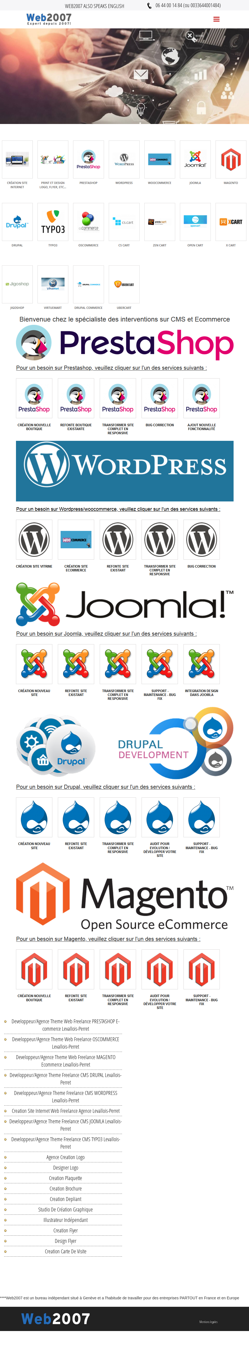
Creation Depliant (65, 1199)
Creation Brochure (66, 1188)
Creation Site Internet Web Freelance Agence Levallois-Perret (66, 1110)
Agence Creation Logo (66, 1157)
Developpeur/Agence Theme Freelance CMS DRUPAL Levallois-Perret (65, 1078)
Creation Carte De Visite (65, 1251)
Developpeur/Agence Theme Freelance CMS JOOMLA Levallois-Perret (65, 1124)
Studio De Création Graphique (65, 1209)
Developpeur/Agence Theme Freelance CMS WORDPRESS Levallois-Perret (65, 1096)
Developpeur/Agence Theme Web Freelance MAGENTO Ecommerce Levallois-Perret (65, 1060)
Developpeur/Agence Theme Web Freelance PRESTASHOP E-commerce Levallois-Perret (66, 1024)
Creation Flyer (65, 1230)
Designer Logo (65, 1167)
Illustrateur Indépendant (66, 1220)
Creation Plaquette (65, 1178)
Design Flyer (65, 1241)
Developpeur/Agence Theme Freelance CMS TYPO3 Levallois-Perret (65, 1142)
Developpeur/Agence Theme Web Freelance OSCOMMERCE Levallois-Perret (65, 1042)
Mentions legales (208, 1321)
